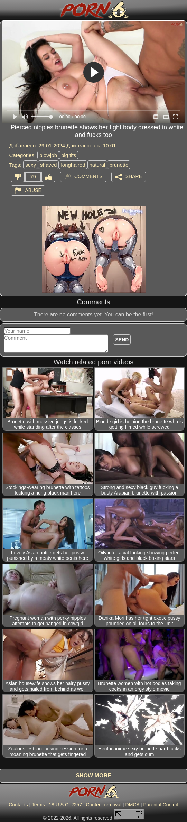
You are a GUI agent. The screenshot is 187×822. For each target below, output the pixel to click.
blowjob (48, 155)
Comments (88, 176)
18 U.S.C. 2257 (65, 804)
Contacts (18, 804)
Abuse (33, 190)
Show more (93, 775)
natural (97, 165)
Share (133, 176)
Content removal (103, 804)
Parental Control (160, 804)
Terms (38, 804)
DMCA (132, 804)
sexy (30, 165)
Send (122, 339)
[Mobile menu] (6, 9)
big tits (68, 155)
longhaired (73, 165)
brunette (118, 165)
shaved (48, 165)
